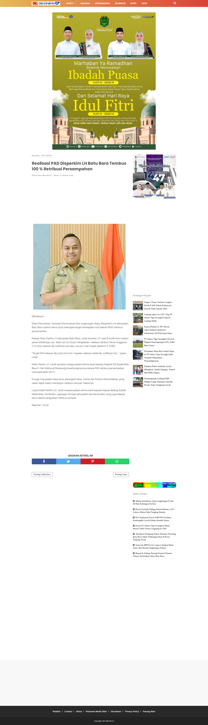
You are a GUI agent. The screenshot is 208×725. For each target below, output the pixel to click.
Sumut (70, 3)
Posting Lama (121, 475)
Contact (65, 711)
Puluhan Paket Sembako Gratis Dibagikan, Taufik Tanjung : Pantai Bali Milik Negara (159, 369)
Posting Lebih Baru (42, 475)
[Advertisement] (80, 201)
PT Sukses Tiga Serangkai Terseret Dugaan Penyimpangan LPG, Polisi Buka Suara (159, 342)
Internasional (102, 3)
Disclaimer (117, 711)
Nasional (85, 3)
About (77, 711)
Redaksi (52, 711)
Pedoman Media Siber (96, 711)
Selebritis (120, 3)
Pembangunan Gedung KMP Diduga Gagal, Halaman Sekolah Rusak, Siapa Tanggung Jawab (158, 382)
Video (144, 3)
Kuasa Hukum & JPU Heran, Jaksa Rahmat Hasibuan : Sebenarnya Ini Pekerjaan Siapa (158, 330)
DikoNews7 (110, 721)
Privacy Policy (135, 711)
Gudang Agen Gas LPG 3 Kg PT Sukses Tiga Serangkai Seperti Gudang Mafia (158, 317)
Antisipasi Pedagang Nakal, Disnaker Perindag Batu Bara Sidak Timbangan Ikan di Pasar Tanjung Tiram (154, 537)
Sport (133, 3)
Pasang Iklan (153, 711)
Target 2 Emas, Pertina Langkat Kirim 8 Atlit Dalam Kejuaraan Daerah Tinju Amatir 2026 (158, 305)
